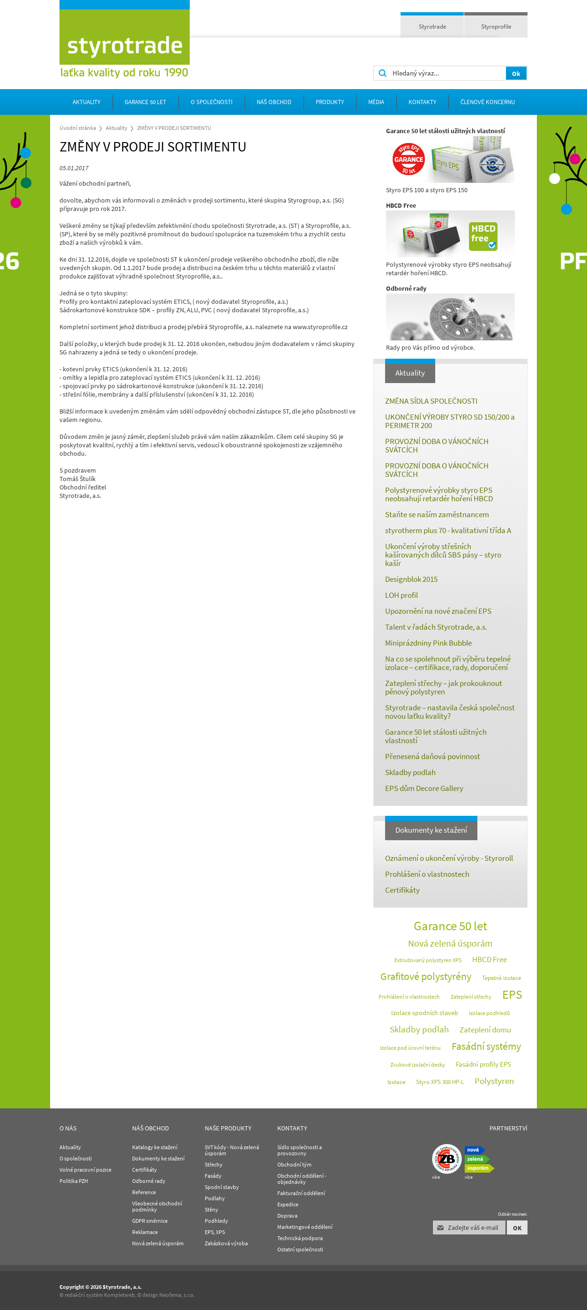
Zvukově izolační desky (417, 1064)
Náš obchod (274, 102)
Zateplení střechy (471, 996)
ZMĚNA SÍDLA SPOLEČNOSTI (431, 401)
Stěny (211, 1209)
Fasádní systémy (486, 1046)
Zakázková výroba (226, 1243)
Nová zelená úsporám (450, 943)
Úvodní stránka (77, 127)
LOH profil (401, 595)
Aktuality (86, 102)
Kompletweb (119, 1294)
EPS (512, 994)
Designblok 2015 (411, 579)
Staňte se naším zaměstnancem (437, 514)
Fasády (213, 1175)
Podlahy (215, 1198)
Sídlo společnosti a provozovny (299, 1150)
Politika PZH (73, 1180)
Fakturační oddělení (301, 1193)
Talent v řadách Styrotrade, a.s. (436, 627)
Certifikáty (402, 890)
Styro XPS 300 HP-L (440, 1082)
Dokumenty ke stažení (431, 830)
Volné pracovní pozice (85, 1169)
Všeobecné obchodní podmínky (157, 1206)
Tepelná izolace (501, 978)
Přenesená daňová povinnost (432, 756)
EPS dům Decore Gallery (424, 788)
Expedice (287, 1204)
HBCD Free (489, 959)
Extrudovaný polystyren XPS (427, 960)
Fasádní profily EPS (483, 1064)
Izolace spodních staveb (424, 1013)
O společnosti (211, 102)
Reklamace (145, 1231)
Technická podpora (300, 1238)
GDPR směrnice (150, 1220)
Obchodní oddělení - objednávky (302, 1178)
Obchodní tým (294, 1164)
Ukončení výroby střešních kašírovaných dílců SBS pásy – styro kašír (443, 554)
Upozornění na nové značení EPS (438, 611)
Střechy (214, 1164)
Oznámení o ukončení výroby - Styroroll (449, 858)
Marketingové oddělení (305, 1226)
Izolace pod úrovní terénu (410, 1047)
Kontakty (422, 102)
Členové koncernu (488, 102)
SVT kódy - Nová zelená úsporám (232, 1150)
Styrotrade (432, 26)
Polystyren (494, 1080)
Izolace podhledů (489, 1012)
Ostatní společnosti (300, 1249)
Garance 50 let (145, 102)
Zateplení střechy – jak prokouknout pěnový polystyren (443, 687)
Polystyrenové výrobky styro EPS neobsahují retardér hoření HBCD (439, 494)
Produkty (330, 102)
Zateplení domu (485, 1029)
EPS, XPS (215, 1231)
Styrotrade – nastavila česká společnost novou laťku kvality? (450, 711)
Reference (144, 1192)
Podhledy (216, 1220)
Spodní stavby (222, 1186)
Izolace (396, 1082)
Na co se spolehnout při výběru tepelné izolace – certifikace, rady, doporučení (448, 663)
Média (376, 102)
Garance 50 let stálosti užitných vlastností (436, 736)
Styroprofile (496, 26)
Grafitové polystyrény (425, 976)
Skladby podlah (410, 772)
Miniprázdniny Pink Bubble (428, 643)
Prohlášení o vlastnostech (427, 874)
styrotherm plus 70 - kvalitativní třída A (448, 530)
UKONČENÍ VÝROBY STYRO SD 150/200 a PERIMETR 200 (450, 421)
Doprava (287, 1215)
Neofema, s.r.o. (177, 1294)
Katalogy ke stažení (155, 1147)
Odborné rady (148, 1180)
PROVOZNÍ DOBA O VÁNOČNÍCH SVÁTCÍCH (437, 445)
